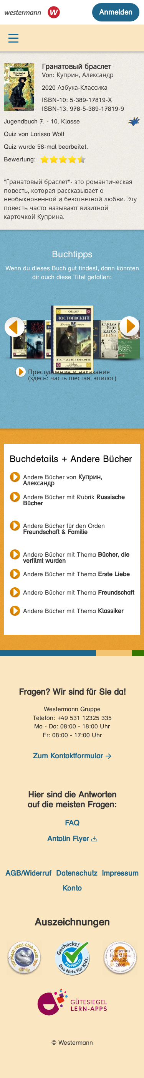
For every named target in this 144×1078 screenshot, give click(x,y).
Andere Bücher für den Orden (64, 526)
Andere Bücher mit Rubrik (74, 498)
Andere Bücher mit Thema (76, 555)
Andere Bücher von (62, 478)
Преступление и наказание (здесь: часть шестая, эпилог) (72, 373)
